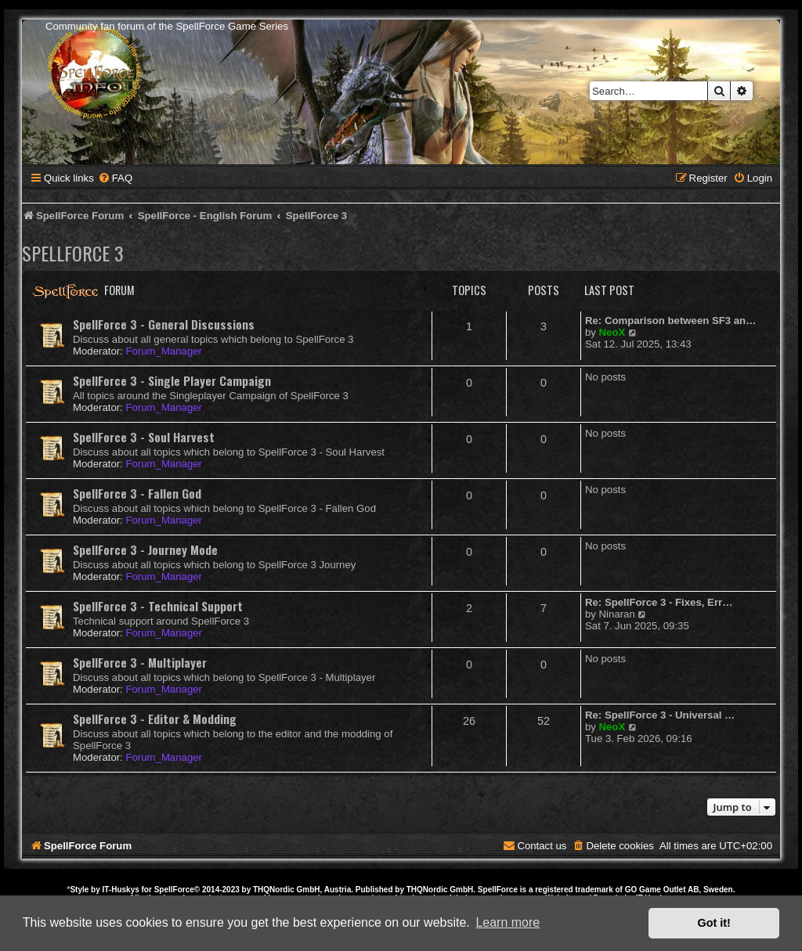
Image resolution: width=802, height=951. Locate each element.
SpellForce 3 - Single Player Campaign (172, 380)
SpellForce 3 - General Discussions (164, 324)
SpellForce (174, 889)
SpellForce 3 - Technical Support (158, 605)
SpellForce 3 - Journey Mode (145, 549)
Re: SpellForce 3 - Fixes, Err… (658, 602)
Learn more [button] (507, 922)
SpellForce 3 (73, 253)
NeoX (612, 332)
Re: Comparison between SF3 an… (670, 320)
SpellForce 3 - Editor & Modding (155, 718)
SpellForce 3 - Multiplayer (140, 662)
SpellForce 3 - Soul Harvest (144, 436)
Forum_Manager (163, 351)
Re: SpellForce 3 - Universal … (660, 715)
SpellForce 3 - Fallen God (137, 493)
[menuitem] (115, 178)
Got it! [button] (714, 923)
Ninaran (617, 614)
